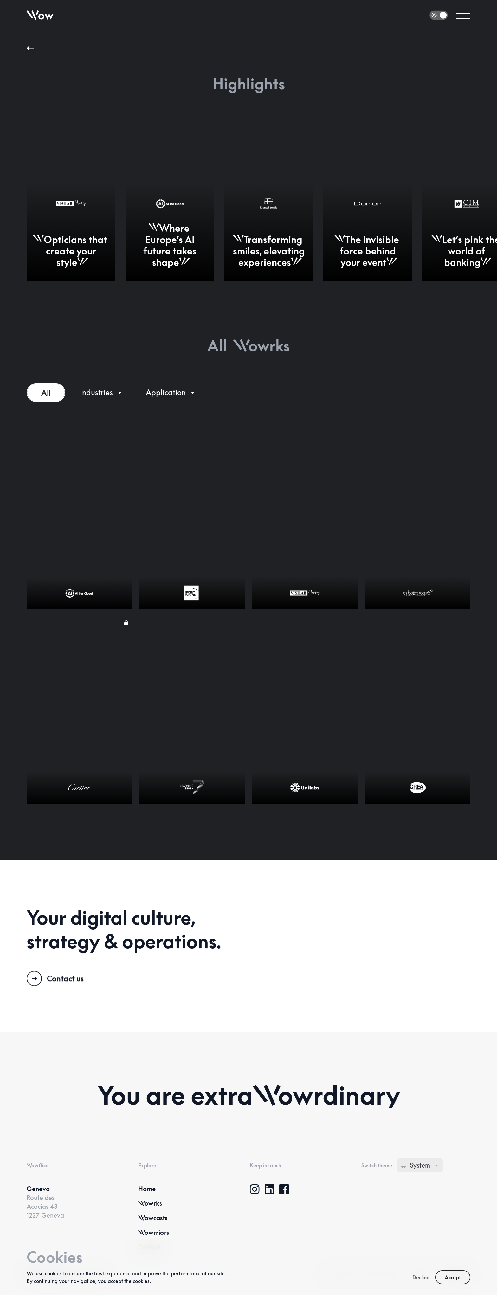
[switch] (438, 15)
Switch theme (376, 1165)
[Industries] (100, 392)
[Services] (170, 392)
